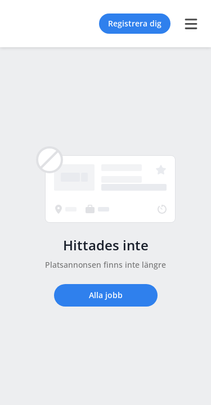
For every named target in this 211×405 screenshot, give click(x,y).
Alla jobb (106, 295)
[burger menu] (190, 23)
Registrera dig (134, 23)
